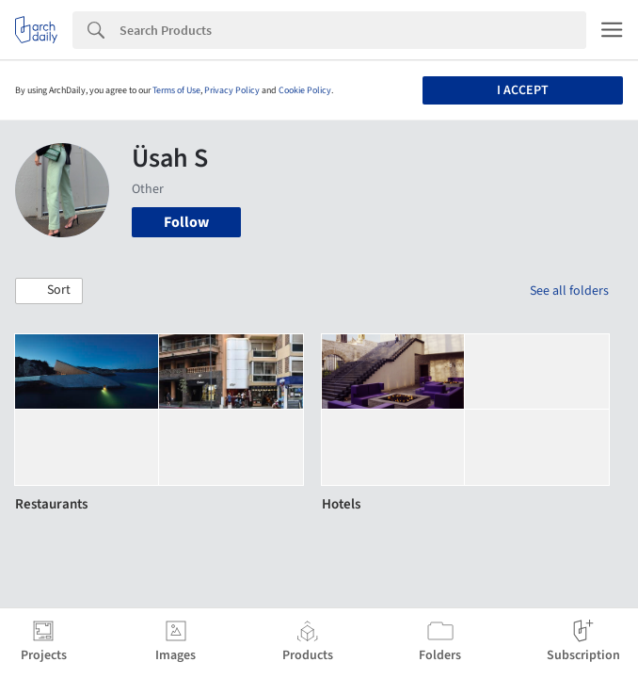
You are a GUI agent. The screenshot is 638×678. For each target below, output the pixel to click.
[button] (49, 291)
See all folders (569, 291)
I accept (523, 90)
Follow (186, 222)
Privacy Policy (232, 90)
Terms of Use (176, 90)
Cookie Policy (305, 90)
